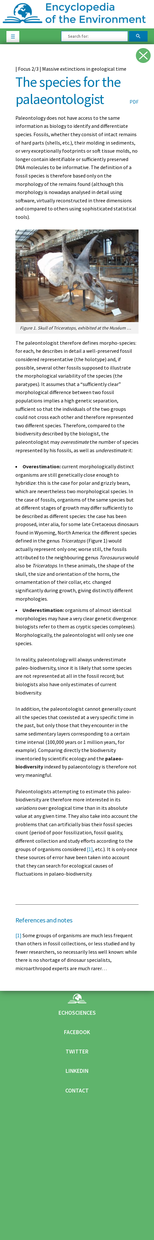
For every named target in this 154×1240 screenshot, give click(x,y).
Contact (77, 1090)
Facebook (77, 1032)
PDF (134, 101)
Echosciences (77, 1012)
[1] (90, 849)
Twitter (77, 1051)
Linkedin (77, 1070)
